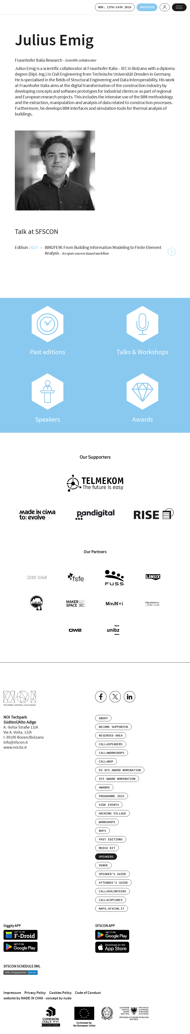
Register (142, 7)
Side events (109, 800)
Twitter (115, 691)
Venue (103, 860)
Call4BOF (106, 756)
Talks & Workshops (143, 331)
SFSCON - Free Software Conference (14, 7)
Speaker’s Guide (112, 869)
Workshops (107, 817)
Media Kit (107, 843)
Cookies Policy (60, 987)
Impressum (12, 987)
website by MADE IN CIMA (23, 993)
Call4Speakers (110, 739)
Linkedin (129, 691)
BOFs (102, 826)
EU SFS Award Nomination (120, 765)
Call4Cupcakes (110, 895)
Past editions (47, 331)
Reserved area (110, 730)
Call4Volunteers (112, 886)
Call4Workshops (111, 748)
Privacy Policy (35, 987)
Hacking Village (112, 808)
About (103, 713)
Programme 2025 (111, 791)
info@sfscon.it (15, 737)
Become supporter (113, 722)
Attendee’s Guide (113, 877)
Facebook (101, 691)
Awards (143, 399)
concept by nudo (59, 993)
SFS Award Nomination (117, 774)
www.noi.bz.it (15, 742)
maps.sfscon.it (111, 903)
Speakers (47, 399)
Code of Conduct (88, 987)
